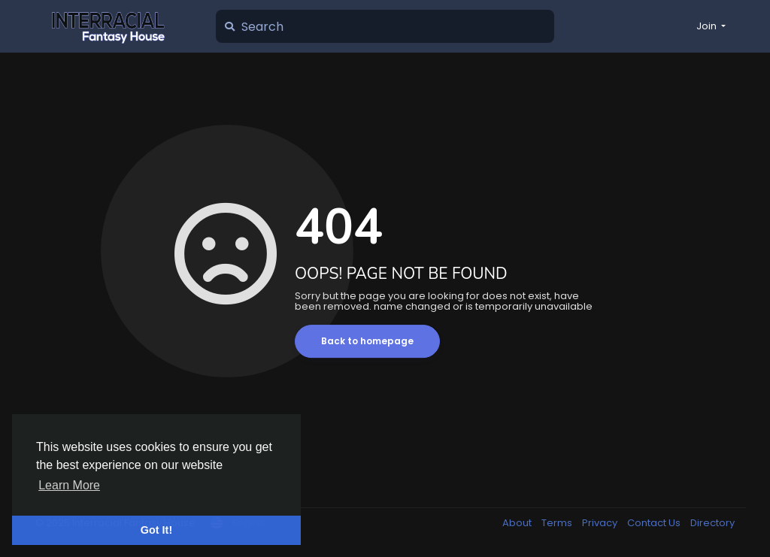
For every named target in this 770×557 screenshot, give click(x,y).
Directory (712, 523)
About (518, 523)
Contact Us (655, 523)
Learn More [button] (69, 485)
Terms (557, 523)
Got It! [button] (156, 530)
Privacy (601, 523)
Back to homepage (367, 341)
